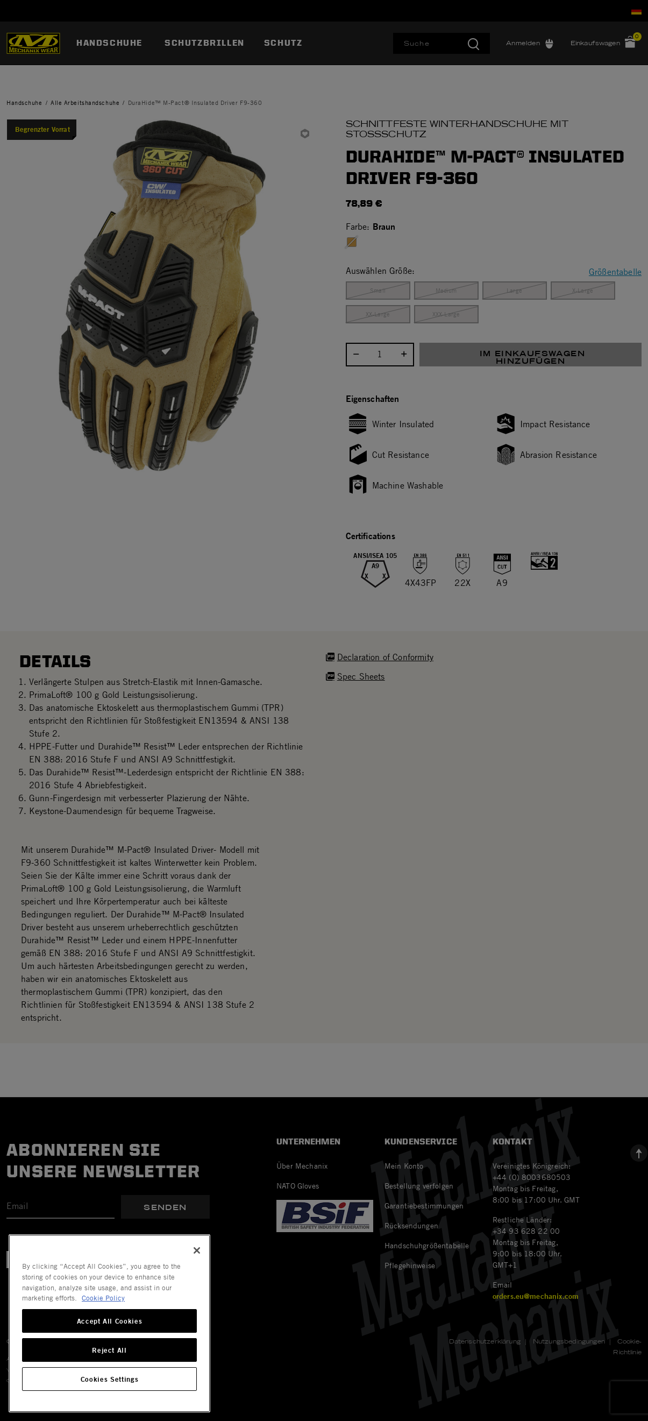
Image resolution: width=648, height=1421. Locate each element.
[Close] (197, 1250)
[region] (109, 1323)
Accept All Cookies (110, 1321)
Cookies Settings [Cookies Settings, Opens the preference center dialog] (110, 1379)
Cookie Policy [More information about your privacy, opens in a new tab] (103, 1297)
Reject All (109, 1350)
